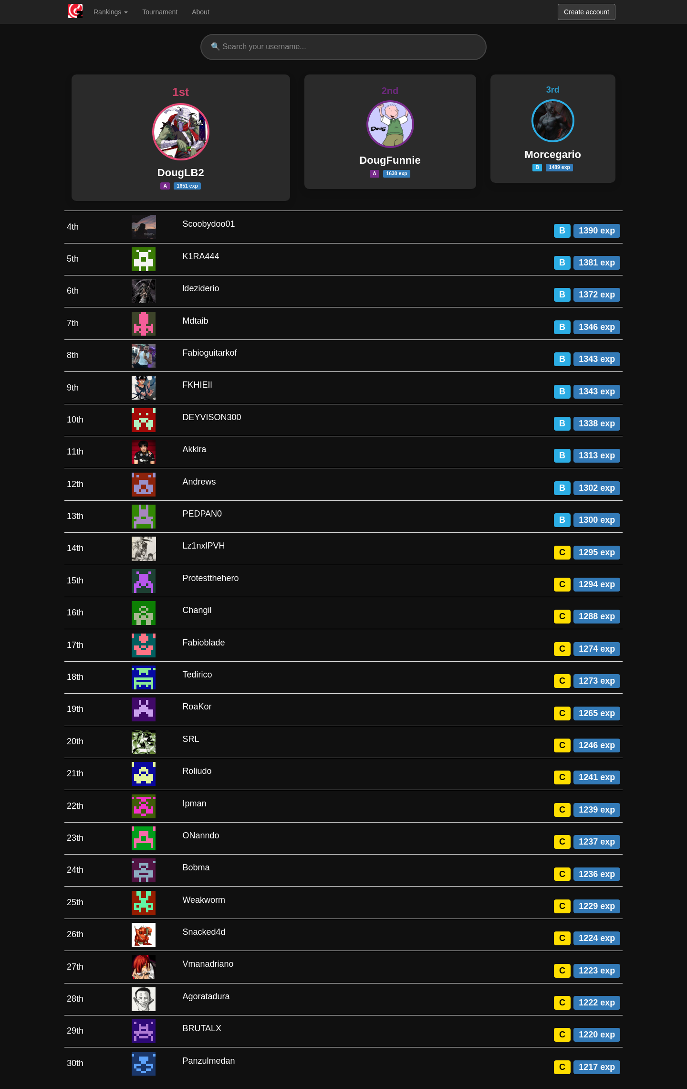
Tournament (159, 12)
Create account (586, 12)
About (200, 12)
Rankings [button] (111, 12)
